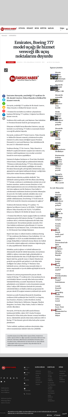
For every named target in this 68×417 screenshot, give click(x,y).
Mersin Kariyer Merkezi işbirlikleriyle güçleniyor (60, 77)
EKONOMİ (39, 382)
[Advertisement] (34, 13)
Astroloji (62, 381)
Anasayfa (4, 35)
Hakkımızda (5, 388)
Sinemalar (51, 391)
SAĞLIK (51, 28)
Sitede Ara (62, 371)
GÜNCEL (22, 28)
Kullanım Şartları (6, 398)
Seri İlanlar (51, 393)
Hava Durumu (50, 372)
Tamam (57, 415)
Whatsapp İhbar (6, 400)
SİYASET (30, 28)
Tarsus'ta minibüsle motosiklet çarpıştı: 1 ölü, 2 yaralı (59, 178)
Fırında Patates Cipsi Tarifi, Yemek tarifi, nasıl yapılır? (59, 230)
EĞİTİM (43, 28)
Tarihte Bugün (50, 388)
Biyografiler (63, 375)
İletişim (27, 394)
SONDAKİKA (12, 35)
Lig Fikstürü (51, 385)
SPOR (37, 28)
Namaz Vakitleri (50, 379)
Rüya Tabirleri (62, 378)
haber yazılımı (4, 415)
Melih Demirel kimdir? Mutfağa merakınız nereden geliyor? (59, 118)
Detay (49, 415)
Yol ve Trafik (50, 376)
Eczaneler (51, 383)
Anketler (62, 373)
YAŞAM (38, 384)
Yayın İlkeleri (5, 390)
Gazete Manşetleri (51, 400)
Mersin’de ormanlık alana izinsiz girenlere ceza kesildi (59, 101)
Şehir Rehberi (50, 396)
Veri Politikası (5, 392)
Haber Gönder (5, 403)
